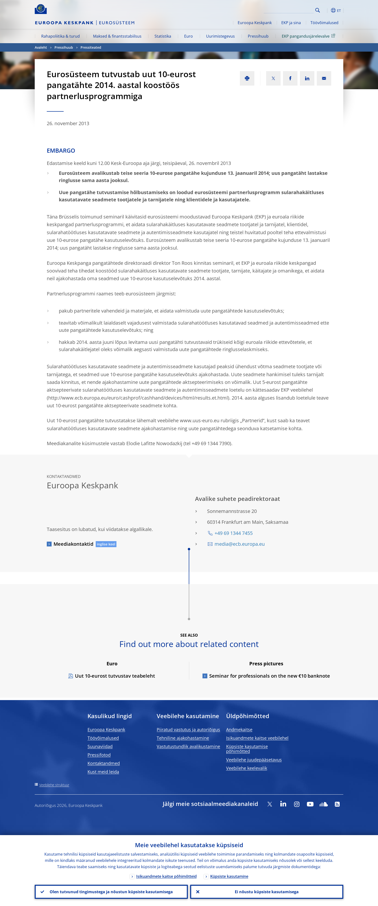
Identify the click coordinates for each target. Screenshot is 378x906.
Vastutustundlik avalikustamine (188, 746)
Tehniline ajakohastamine (183, 738)
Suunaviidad (100, 746)
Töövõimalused (324, 22)
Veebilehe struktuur (54, 785)
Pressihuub (258, 36)
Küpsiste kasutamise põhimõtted (247, 748)
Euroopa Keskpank (255, 22)
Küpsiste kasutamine (229, 876)
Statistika (163, 36)
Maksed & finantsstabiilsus (117, 36)
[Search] (289, 9)
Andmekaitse (239, 729)
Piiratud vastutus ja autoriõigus (188, 729)
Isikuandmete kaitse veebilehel (257, 738)
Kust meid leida (103, 772)
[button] (326, 10)
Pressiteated (91, 47)
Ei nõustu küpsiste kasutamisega (267, 891)
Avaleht (41, 47)
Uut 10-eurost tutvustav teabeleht (115, 676)
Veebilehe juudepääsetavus (254, 760)
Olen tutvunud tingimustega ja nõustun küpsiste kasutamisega (111, 891)
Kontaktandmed (104, 763)
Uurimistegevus (220, 36)
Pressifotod (99, 755)
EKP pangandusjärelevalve (309, 36)
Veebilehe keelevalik (246, 768)
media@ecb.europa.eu (240, 544)
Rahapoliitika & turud (60, 36)
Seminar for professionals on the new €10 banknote (269, 676)
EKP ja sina (291, 22)
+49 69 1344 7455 (234, 533)
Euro (188, 36)
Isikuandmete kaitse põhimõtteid (166, 876)
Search (318, 10)
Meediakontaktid (73, 544)
